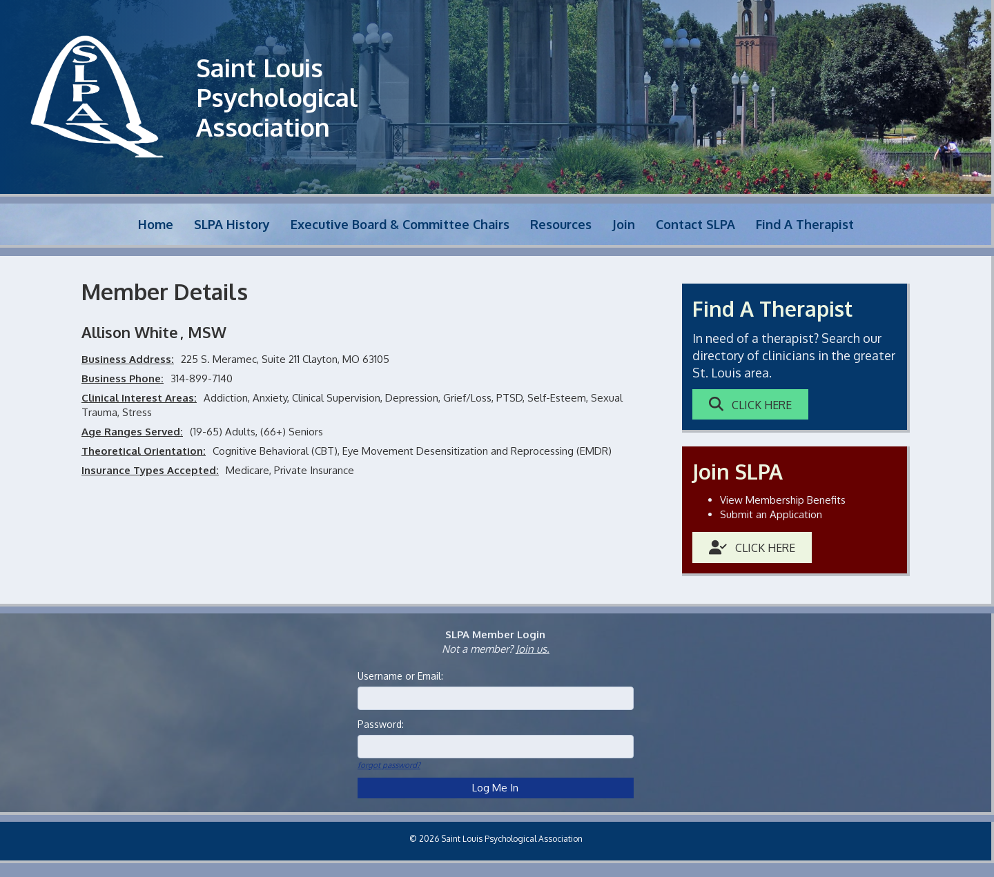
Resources (561, 224)
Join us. (532, 649)
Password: (381, 724)
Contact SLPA (695, 224)
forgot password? (389, 765)
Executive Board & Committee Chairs (400, 224)
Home (155, 224)
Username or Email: (400, 676)
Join (623, 224)
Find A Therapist (805, 224)
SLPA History (232, 224)
